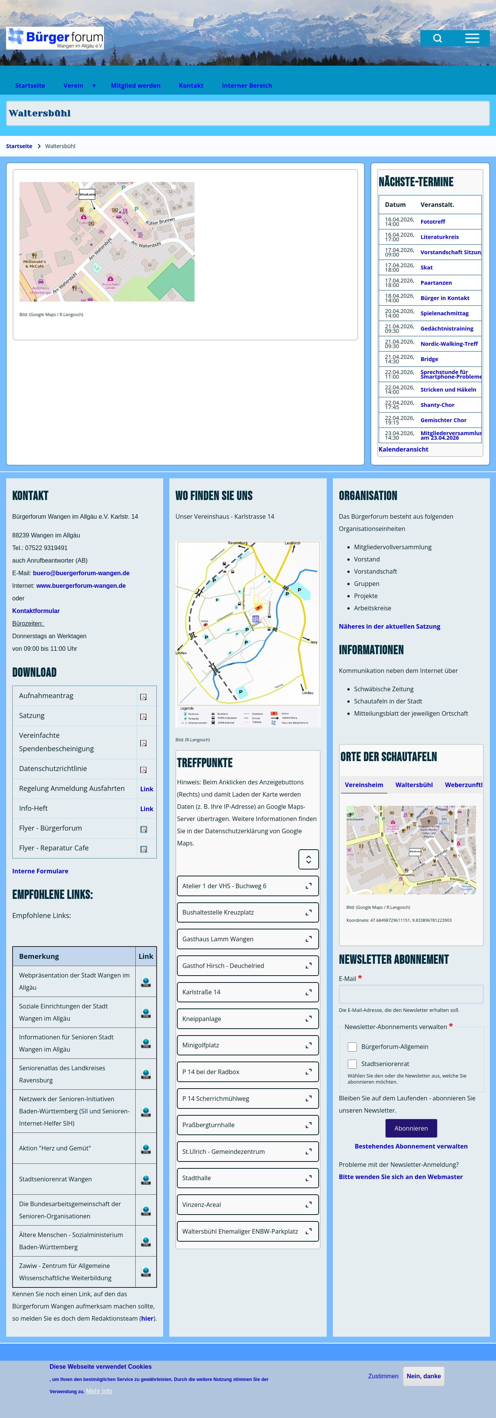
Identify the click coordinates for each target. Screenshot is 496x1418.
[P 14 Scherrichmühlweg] (248, 1098)
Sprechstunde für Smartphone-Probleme (452, 374)
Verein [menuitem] (75, 88)
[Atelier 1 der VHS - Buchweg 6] (248, 886)
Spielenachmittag (445, 313)
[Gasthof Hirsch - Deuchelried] (248, 965)
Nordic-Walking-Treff (449, 343)
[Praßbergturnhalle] (248, 1125)
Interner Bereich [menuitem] (247, 85)
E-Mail (347, 978)
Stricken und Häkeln (449, 389)
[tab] (364, 785)
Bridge (429, 359)
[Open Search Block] (437, 38)
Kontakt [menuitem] (191, 85)
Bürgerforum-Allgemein (395, 1046)
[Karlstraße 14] (248, 992)
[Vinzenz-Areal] (248, 1204)
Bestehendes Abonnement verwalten (411, 1146)
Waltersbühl (414, 785)
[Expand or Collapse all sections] (308, 859)
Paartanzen (436, 282)
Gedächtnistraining (447, 328)
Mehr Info (99, 1391)
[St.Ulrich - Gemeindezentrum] (248, 1151)
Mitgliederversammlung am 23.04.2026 (454, 435)
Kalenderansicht (404, 449)
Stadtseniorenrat (385, 1064)
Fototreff (433, 221)
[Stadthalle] (248, 1178)
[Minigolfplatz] (248, 1045)
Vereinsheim (364, 785)
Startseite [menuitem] (30, 85)
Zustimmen (383, 1376)
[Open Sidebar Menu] (472, 38)
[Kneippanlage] (248, 1018)
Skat (427, 267)
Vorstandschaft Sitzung (452, 252)
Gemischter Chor (444, 420)
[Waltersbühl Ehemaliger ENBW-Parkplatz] (248, 1231)
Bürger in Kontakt (445, 298)
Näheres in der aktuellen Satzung (390, 626)
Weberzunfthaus (470, 785)
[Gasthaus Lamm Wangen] (248, 939)
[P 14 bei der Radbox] (248, 1071)
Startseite (19, 146)
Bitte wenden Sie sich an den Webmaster (401, 1177)
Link (146, 789)
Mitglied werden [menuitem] (135, 85)
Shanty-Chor (438, 404)
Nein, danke (424, 1376)
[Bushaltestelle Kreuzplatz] (248, 912)
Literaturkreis (440, 236)
